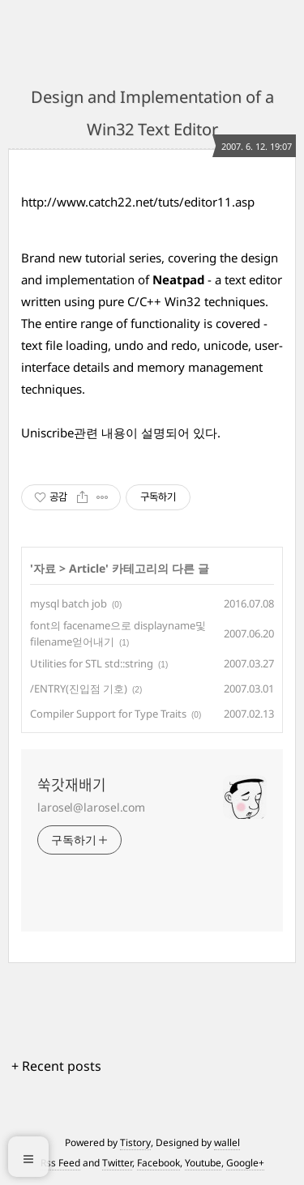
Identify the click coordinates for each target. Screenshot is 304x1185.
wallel (227, 1142)
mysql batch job (68, 603)
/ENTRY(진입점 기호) (78, 688)
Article (87, 568)
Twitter (117, 1163)
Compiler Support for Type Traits (108, 713)
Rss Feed (60, 1163)
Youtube (203, 1163)
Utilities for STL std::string (91, 663)
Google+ (245, 1163)
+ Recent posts (56, 1066)
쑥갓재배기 (71, 785)
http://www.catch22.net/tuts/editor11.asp (138, 202)
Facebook (158, 1163)
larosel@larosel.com (91, 807)
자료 (44, 568)
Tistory (135, 1142)
